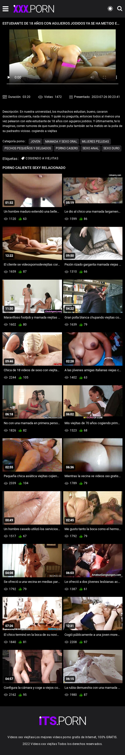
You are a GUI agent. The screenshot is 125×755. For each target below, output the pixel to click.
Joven (35, 141)
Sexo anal (91, 148)
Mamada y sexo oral (61, 141)
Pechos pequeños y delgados (28, 148)
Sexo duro (111, 148)
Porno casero (67, 148)
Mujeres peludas (95, 141)
